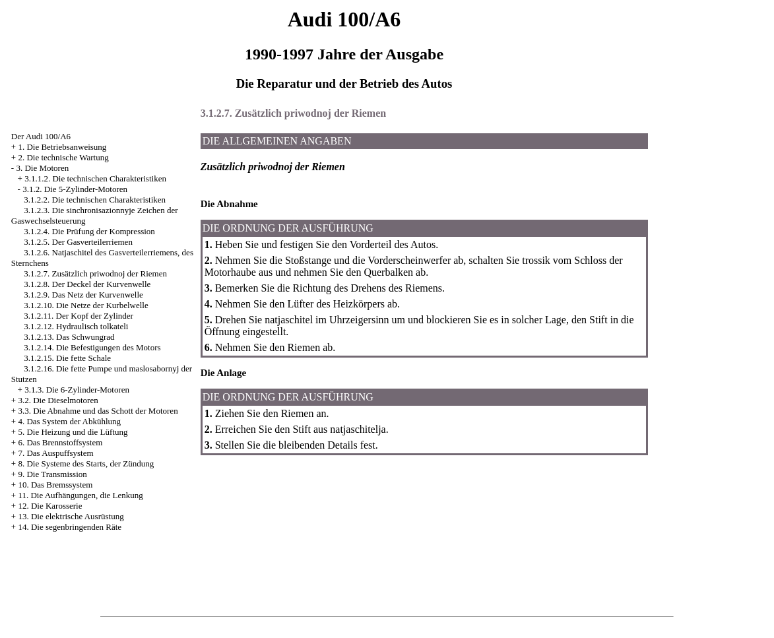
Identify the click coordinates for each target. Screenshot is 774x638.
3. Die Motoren (42, 168)
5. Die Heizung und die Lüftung (72, 432)
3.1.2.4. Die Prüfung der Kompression (89, 231)
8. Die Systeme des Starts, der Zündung (86, 463)
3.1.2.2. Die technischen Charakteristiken (95, 200)
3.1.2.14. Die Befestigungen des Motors (92, 347)
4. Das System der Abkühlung (69, 421)
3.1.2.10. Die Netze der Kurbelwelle (86, 305)
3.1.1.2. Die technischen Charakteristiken (95, 178)
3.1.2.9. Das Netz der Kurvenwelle (83, 295)
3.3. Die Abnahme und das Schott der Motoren (97, 411)
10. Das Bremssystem (55, 485)
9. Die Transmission (52, 474)
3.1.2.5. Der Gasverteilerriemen (78, 242)
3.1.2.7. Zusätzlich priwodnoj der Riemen (95, 273)
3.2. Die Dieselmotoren (58, 400)
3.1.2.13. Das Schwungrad (69, 337)
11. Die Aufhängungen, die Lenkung (80, 495)
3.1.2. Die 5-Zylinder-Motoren (74, 189)
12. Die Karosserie (50, 506)
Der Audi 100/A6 (41, 136)
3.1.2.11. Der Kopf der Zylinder (78, 316)
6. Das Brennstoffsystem (60, 442)
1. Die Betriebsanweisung (62, 147)
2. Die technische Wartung (63, 157)
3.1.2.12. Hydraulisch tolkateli (76, 326)
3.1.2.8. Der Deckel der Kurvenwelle (87, 284)
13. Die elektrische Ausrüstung (70, 516)
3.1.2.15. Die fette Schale (67, 358)
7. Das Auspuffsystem (55, 453)
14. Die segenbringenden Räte (69, 527)
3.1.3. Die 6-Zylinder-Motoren (76, 390)
